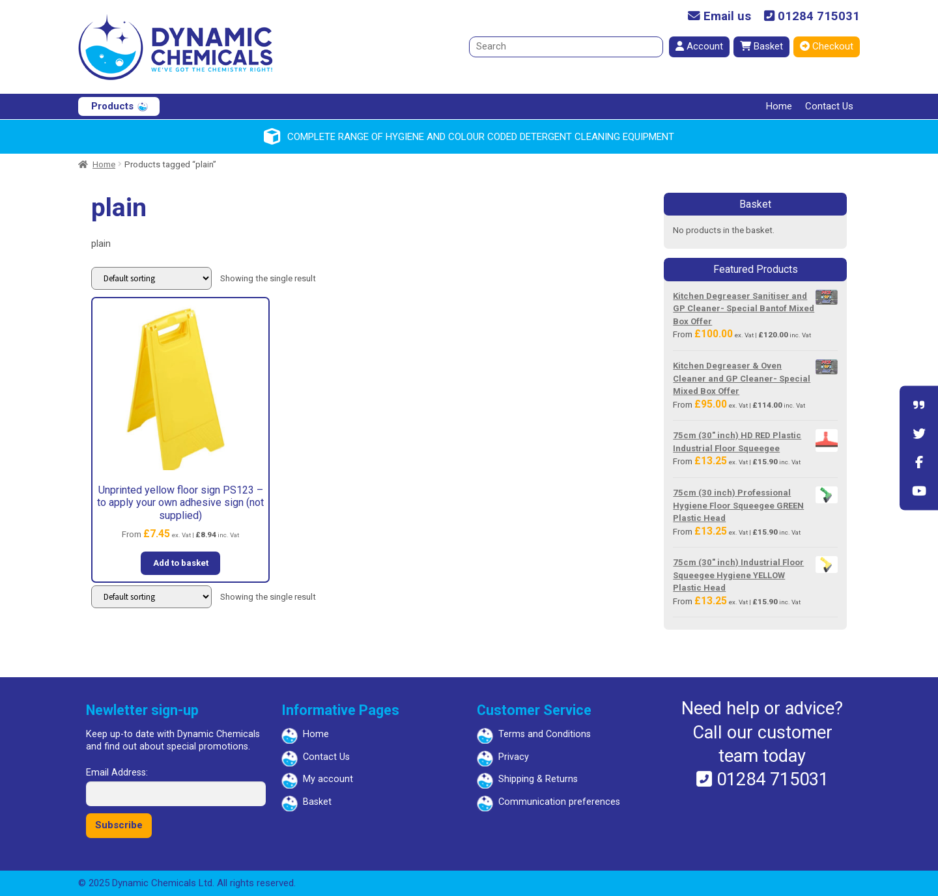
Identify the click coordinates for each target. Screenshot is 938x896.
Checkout (826, 46)
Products (112, 106)
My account (328, 779)
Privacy (513, 757)
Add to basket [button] (180, 563)
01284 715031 (812, 16)
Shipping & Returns (538, 779)
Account (699, 46)
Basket (761, 46)
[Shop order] (151, 278)
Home (779, 106)
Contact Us (829, 106)
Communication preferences (559, 801)
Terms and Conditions (544, 734)
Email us (719, 16)
